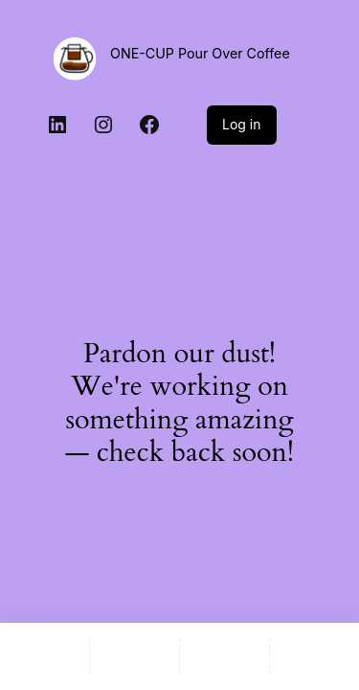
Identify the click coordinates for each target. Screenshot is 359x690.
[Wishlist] (224, 656)
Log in (241, 124)
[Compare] (314, 656)
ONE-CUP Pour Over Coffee (200, 53)
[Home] (44, 656)
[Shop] (134, 656)
